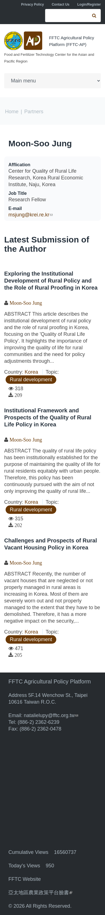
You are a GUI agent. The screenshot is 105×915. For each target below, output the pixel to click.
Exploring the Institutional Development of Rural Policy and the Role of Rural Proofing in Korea (50, 281)
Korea (31, 372)
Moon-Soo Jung (40, 143)
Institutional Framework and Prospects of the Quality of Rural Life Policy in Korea (47, 417)
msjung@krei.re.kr (30, 215)
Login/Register (89, 4)
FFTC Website (24, 879)
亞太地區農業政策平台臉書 (40, 892)
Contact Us (60, 4)
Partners (33, 111)
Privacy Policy (32, 4)
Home (11, 111)
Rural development (31, 379)
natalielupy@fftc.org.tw (51, 715)
